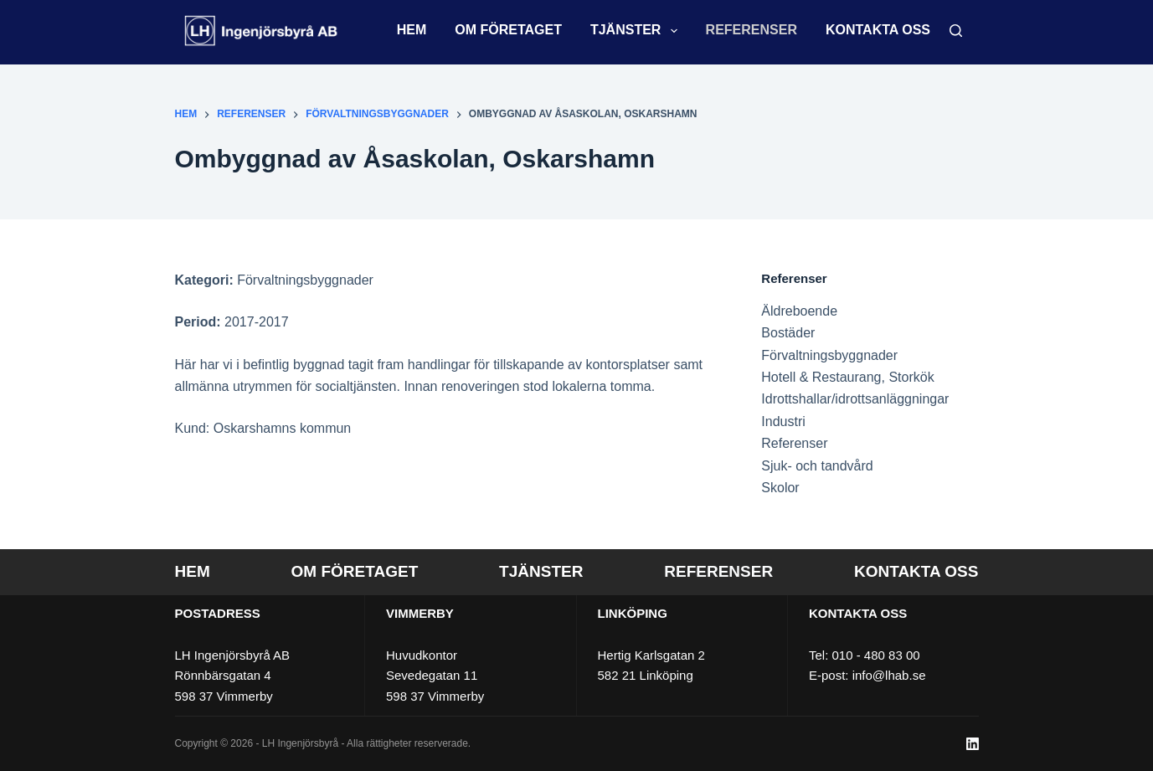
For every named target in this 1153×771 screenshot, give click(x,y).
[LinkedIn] (972, 744)
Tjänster (637, 31)
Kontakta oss (878, 30)
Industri (783, 421)
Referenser (751, 30)
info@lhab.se (889, 675)
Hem (412, 30)
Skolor (780, 488)
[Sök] (956, 30)
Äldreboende (799, 311)
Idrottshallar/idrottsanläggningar (855, 399)
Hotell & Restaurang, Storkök (847, 377)
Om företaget (508, 30)
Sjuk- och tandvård (816, 466)
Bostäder (788, 333)
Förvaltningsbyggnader (829, 355)
